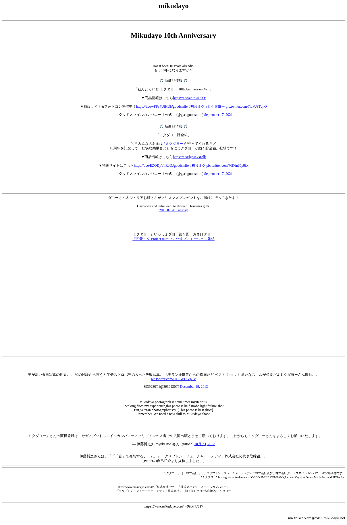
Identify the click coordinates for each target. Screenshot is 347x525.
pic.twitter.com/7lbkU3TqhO (246, 106)
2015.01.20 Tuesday (173, 210)
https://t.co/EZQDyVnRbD (153, 165)
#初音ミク (196, 106)
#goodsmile (179, 106)
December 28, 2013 (194, 386)
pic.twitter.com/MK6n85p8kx (227, 165)
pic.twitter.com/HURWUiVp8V (173, 379)
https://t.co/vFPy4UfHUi (153, 106)
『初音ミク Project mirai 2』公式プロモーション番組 (173, 239)
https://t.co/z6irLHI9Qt (189, 98)
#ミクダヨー (215, 106)
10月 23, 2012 (204, 444)
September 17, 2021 (218, 114)
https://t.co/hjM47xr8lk (189, 157)
